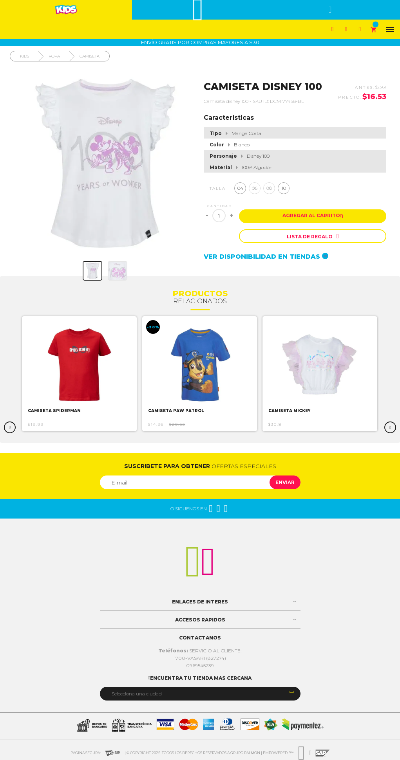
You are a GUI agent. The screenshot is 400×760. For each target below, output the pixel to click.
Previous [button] (10, 427)
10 (284, 188)
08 (269, 188)
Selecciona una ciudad (137, 694)
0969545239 (200, 665)
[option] (79, 373)
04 (240, 188)
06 (254, 188)
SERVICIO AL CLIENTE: (200, 651)
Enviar (285, 482)
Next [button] (390, 427)
